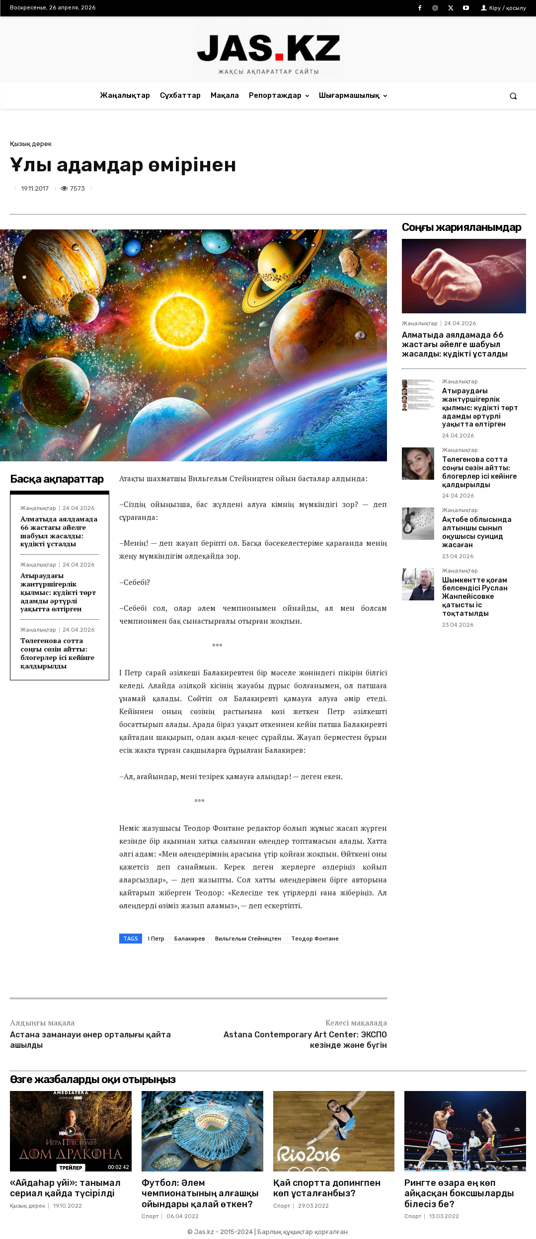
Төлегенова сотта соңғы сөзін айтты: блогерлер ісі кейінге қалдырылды (57, 653)
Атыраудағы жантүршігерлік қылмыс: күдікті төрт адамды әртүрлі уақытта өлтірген (58, 592)
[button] (513, 95)
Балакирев (189, 938)
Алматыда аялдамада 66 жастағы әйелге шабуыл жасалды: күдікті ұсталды (58, 531)
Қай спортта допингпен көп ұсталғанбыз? (327, 1188)
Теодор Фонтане (315, 938)
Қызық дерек (31, 144)
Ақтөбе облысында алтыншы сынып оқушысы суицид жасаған (477, 532)
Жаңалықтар (38, 508)
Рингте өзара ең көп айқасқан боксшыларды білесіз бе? (459, 1193)
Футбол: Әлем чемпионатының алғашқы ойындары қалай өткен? (200, 1193)
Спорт (150, 1216)
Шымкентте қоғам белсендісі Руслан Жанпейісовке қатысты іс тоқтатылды (475, 597)
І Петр (156, 938)
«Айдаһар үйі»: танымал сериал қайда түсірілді (65, 1188)
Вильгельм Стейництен (248, 938)
